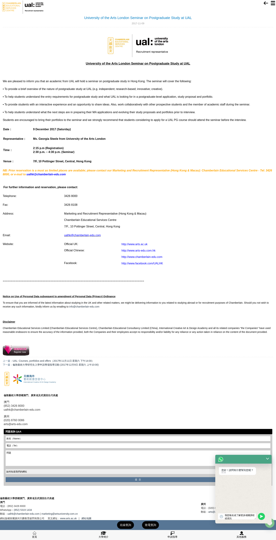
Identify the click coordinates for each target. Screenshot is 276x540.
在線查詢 (125, 524)
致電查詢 (150, 524)
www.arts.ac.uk (68, 518)
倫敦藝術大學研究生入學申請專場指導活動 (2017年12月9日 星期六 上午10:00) (56, 364)
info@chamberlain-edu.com (84, 306)
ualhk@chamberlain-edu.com (23, 513)
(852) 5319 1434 (23, 509)
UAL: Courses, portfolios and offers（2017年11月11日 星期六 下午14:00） (53, 360)
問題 (138, 458)
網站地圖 (86, 518)
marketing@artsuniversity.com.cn (60, 513)
